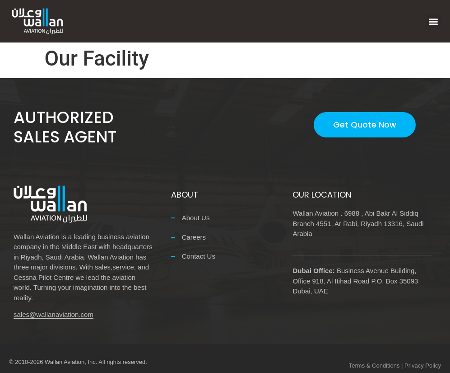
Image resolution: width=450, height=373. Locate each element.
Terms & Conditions (374, 365)
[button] (433, 21)
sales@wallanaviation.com (53, 314)
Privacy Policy (422, 365)
